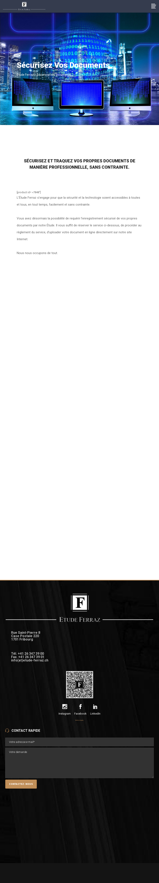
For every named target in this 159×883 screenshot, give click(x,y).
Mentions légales (79, 720)
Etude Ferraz (25, 74)
